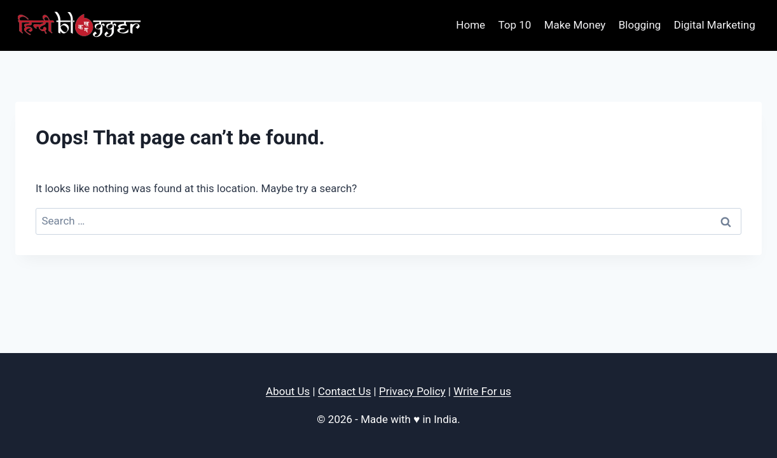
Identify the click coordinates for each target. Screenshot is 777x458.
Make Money (575, 24)
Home (470, 24)
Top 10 (514, 24)
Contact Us (344, 391)
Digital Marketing (714, 24)
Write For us (482, 391)
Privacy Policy (412, 391)
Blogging (640, 24)
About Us (288, 391)
